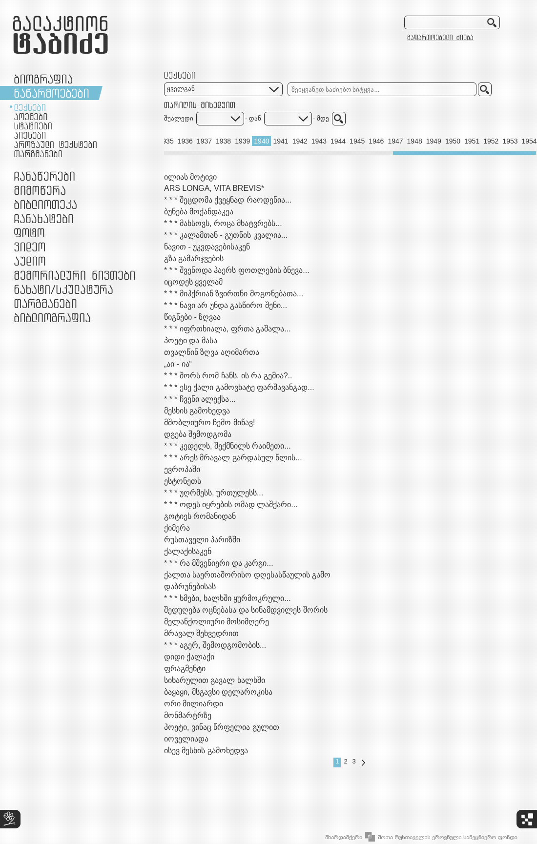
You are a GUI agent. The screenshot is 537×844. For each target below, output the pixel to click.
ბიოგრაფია (43, 79)
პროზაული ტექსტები (55, 144)
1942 (300, 141)
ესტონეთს (182, 481)
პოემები (30, 116)
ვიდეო (29, 247)
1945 (357, 141)
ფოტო (29, 233)
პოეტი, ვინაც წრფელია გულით (221, 727)
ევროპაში (182, 469)
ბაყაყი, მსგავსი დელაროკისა (218, 692)
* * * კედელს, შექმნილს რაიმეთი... (227, 446)
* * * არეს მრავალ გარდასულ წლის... (233, 457)
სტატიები (33, 126)
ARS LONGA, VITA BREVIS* (214, 188)
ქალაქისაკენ (187, 551)
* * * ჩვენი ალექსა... (200, 399)
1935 (166, 141)
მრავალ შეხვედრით (201, 633)
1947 (395, 141)
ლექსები (29, 107)
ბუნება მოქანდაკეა (198, 211)
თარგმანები (38, 153)
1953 (509, 141)
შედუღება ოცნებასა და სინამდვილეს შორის (246, 610)
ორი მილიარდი (193, 704)
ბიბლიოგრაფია (52, 317)
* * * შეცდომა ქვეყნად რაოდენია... (227, 200)
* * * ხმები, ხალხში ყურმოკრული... (227, 598)
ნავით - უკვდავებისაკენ (207, 247)
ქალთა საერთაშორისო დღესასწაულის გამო (247, 575)
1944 (338, 141)
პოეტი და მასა (190, 340)
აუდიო (29, 261)
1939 (242, 141)
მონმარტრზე (187, 715)
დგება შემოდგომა (197, 434)
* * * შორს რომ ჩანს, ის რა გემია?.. (228, 375)
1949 (433, 141)
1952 (490, 141)
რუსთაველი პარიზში (202, 539)
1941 (280, 141)
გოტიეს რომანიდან (200, 516)
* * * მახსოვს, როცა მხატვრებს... (223, 223)
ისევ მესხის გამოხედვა (206, 750)
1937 (204, 141)
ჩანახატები (43, 218)
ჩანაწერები (44, 176)
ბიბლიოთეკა (45, 204)
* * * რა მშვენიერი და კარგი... (218, 563)
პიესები (29, 135)
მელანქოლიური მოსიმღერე (216, 622)
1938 (223, 141)
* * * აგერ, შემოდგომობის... (215, 645)
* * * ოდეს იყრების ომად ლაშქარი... (231, 504)
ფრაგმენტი (185, 668)
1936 (185, 141)
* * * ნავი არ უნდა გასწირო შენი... (225, 305)
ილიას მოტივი (190, 177)
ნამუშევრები (63, 289)
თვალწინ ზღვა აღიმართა (211, 352)
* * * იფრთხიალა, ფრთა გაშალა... (227, 329)
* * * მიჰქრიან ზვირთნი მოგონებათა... (233, 293)
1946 (376, 141)
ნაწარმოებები (51, 93)
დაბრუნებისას (190, 586)
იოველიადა (186, 739)
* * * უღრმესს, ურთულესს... (213, 493)
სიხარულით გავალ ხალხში (214, 680)
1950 (452, 141)
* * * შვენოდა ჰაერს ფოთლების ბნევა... (237, 270)
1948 (414, 141)
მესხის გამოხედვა (197, 411)
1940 (261, 141)
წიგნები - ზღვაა (192, 317)
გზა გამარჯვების (194, 258)
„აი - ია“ (178, 364)
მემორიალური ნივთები (74, 275)
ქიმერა (177, 528)
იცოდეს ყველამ (193, 282)
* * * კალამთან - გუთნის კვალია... (226, 235)
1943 (319, 141)
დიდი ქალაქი (189, 657)
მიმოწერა (39, 190)
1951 (471, 141)
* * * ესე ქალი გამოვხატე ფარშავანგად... (239, 387)
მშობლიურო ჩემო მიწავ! (209, 422)
